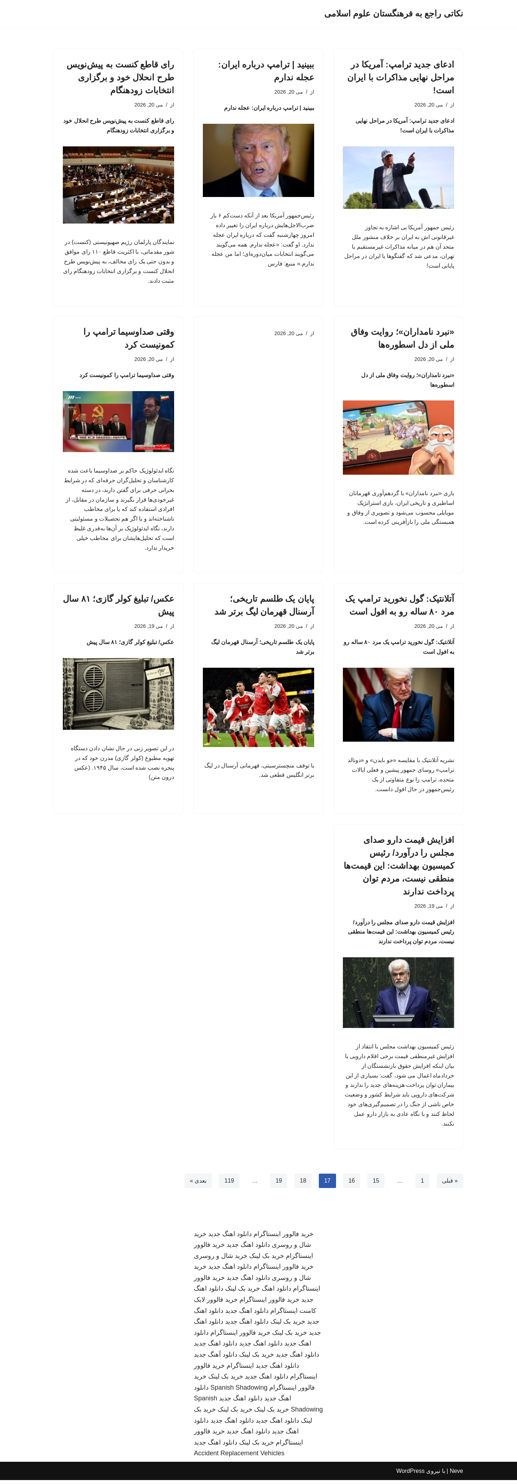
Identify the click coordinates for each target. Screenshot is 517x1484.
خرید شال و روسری (220, 1259)
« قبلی (450, 1184)
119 (229, 1184)
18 (303, 1184)
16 (351, 1184)
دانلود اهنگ (276, 1292)
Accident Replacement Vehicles (239, 1457)
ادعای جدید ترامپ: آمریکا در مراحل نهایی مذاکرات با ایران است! (400, 77)
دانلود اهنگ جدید (230, 1237)
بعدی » (198, 1184)
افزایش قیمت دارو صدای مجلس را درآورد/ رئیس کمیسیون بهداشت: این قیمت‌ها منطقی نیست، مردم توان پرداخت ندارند (399, 868)
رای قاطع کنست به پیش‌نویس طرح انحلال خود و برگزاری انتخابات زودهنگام (120, 77)
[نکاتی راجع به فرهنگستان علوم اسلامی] (393, 13)
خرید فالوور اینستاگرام (283, 1237)
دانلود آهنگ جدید (215, 1358)
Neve (456, 1475)
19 (278, 1184)
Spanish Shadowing (238, 1391)
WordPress (410, 1475)
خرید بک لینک (266, 1259)
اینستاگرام (240, 1369)
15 (376, 1184)
